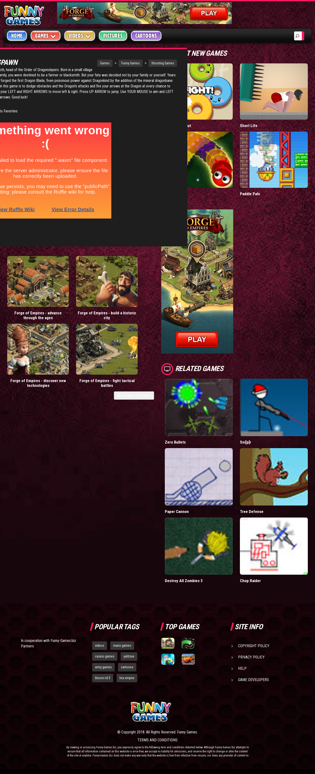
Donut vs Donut (178, 125)
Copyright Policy (253, 646)
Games (71, 63)
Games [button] (45, 35)
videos (99, 645)
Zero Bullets (175, 442)
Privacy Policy (251, 657)
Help (242, 668)
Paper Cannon (177, 511)
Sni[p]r (245, 442)
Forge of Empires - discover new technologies (97, 287)
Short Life (248, 125)
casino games (104, 656)
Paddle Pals (250, 193)
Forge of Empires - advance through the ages (22, 287)
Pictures (113, 35)
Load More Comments (134, 302)
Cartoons (146, 35)
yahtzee (129, 656)
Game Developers (253, 679)
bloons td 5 (102, 678)
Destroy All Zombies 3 (184, 580)
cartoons (127, 667)
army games (103, 667)
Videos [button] (80, 35)
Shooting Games (129, 63)
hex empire (126, 678)
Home (17, 35)
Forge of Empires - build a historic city (60, 287)
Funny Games (97, 63)
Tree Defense (251, 511)
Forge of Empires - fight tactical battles (135, 287)
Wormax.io (174, 193)
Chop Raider (250, 580)
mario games (122, 645)
